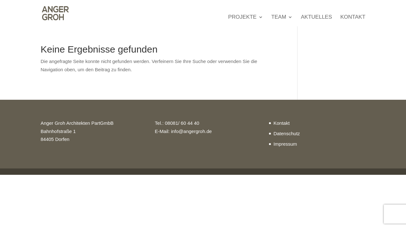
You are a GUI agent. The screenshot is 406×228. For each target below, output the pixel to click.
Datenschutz (286, 133)
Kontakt (352, 17)
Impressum (285, 144)
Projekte (242, 17)
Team (278, 17)
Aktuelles (316, 17)
